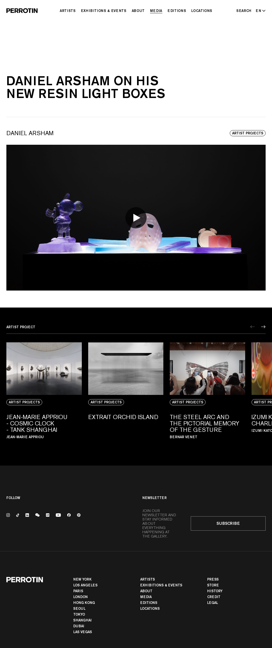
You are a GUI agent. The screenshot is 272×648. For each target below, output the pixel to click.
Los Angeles (85, 585)
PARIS (78, 591)
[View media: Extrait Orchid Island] (126, 395)
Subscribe (228, 523)
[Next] (263, 326)
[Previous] (252, 326)
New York (82, 579)
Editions (177, 10)
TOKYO (79, 614)
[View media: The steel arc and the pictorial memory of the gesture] (207, 395)
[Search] (244, 10)
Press (213, 579)
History (215, 591)
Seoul (79, 608)
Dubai (78, 626)
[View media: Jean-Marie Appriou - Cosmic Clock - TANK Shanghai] (44, 395)
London (80, 597)
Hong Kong (84, 602)
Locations (201, 10)
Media (156, 10)
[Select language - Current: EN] (260, 10)
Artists (68, 10)
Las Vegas (82, 632)
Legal (212, 602)
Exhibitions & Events (103, 10)
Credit (213, 597)
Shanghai (82, 620)
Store (213, 585)
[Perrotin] (22, 10)
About (138, 10)
